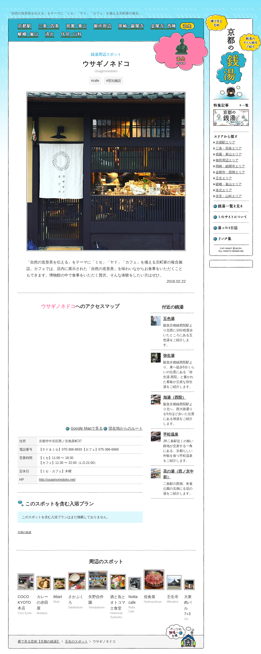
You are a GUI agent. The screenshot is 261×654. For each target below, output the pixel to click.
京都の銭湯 (24, 532)
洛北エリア (224, 190)
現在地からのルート (125, 428)
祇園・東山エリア (229, 154)
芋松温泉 (170, 434)
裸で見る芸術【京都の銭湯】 (39, 641)
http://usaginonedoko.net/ (57, 480)
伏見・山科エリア (229, 196)
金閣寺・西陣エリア (230, 172)
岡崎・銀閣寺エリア (230, 166)
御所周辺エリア (227, 160)
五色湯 (169, 318)
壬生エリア (224, 178)
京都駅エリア (225, 142)
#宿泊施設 (113, 81)
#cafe (95, 81)
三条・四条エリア (229, 148)
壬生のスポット (76, 641)
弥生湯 (169, 355)
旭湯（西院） (174, 397)
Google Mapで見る (87, 428)
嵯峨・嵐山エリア (229, 184)
